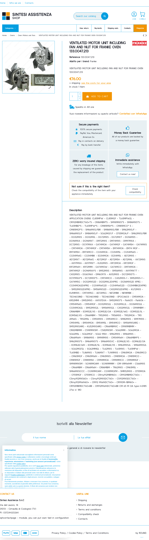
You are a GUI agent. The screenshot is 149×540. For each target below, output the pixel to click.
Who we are (15, 3)
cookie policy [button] (20, 463)
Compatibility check (88, 514)
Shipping (82, 500)
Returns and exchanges (90, 504)
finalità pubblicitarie (18, 475)
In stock (73, 86)
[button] (10, 28)
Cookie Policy (76, 533)
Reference (74, 57)
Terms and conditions (89, 509)
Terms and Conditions (97, 533)
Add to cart (97, 96)
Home (3, 3)
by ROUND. (141, 533)
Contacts (29, 3)
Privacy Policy (59, 533)
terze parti (40, 466)
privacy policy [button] (21, 457)
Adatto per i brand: (79, 61)
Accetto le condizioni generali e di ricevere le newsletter (76, 448)
